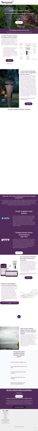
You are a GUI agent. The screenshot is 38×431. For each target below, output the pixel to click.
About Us (5, 415)
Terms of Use (5, 421)
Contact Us (5, 418)
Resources (5, 412)
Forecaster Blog (5, 413)
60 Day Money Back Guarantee (19, 390)
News (5, 414)
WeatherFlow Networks (6, 420)
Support (5, 417)
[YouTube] (7, 410)
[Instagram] (6, 410)
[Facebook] (3, 410)
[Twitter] (4, 410)
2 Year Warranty (19, 392)
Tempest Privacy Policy (5, 422)
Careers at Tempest (5, 419)
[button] (19, 22)
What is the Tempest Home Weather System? (18, 362)
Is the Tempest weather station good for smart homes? (18, 367)
